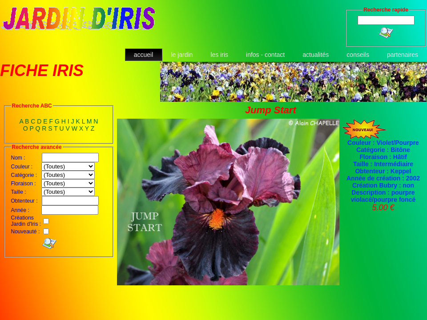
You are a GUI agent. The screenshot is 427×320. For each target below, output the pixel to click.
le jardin (182, 54)
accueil (143, 54)
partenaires (402, 54)
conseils (357, 54)
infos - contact (265, 54)
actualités (315, 54)
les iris (219, 54)
